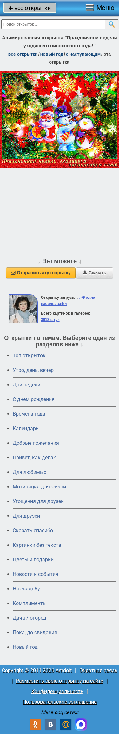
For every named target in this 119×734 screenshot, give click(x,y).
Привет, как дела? (34, 458)
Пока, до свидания (35, 632)
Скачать (94, 272)
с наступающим (83, 54)
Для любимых (29, 472)
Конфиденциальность (57, 691)
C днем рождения (34, 399)
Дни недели (26, 385)
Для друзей (26, 516)
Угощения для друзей (38, 501)
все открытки (30, 7)
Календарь (26, 428)
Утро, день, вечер (33, 370)
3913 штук (50, 319)
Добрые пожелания (36, 443)
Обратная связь (98, 670)
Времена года (29, 414)
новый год (51, 54)
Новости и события (35, 574)
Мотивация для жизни (39, 487)
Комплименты (30, 603)
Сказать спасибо (33, 530)
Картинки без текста (37, 545)
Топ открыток (29, 356)
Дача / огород (29, 618)
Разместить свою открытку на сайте (59, 681)
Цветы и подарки (33, 560)
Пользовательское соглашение (59, 702)
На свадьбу (26, 589)
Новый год (25, 647)
